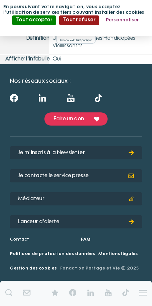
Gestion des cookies (33, 268)
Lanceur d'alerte (76, 221)
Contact (19, 239)
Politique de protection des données (52, 254)
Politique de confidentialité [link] (76, 29)
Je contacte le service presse (76, 175)
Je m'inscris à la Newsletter (76, 152)
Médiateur (76, 198)
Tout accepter (34, 20)
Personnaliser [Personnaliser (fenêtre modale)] (122, 20)
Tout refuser (79, 20)
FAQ (85, 239)
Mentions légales (118, 254)
